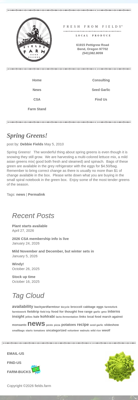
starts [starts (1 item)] (29, 330)
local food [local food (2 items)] (94, 316)
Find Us (101, 99)
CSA (37, 99)
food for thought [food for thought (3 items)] (64, 311)
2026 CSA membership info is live (40, 239)
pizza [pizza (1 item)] (57, 324)
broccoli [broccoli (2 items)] (76, 307)
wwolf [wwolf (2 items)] (106, 330)
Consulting (101, 80)
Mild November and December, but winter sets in (53, 251)
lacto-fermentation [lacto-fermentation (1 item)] (67, 316)
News (37, 90)
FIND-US (14, 363)
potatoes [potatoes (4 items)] (68, 325)
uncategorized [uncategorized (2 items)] (56, 330)
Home (36, 80)
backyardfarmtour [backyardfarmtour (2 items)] (47, 307)
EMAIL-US (15, 353)
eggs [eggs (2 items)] (100, 307)
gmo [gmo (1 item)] (104, 311)
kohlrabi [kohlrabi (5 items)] (47, 316)
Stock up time (23, 277)
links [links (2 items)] (82, 316)
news (20, 194)
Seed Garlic (101, 90)
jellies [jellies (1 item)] (29, 316)
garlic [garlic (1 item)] (96, 311)
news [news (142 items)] (36, 323)
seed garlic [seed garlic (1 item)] (96, 324)
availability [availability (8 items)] (22, 306)
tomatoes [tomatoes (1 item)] (39, 330)
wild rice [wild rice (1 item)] (95, 330)
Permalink (36, 194)
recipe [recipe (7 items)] (83, 324)
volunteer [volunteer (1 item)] (73, 330)
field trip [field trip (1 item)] (45, 311)
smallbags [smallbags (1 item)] (18, 330)
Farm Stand (37, 109)
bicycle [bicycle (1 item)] (65, 306)
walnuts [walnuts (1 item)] (85, 330)
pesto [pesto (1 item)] (49, 324)
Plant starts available (29, 226)
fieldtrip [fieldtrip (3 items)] (33, 311)
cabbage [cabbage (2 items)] (89, 307)
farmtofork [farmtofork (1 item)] (110, 306)
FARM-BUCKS (24, 372)
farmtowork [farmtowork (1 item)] (19, 311)
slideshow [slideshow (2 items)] (111, 325)
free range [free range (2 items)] (85, 311)
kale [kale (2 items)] (36, 316)
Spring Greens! (27, 135)
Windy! (18, 264)
